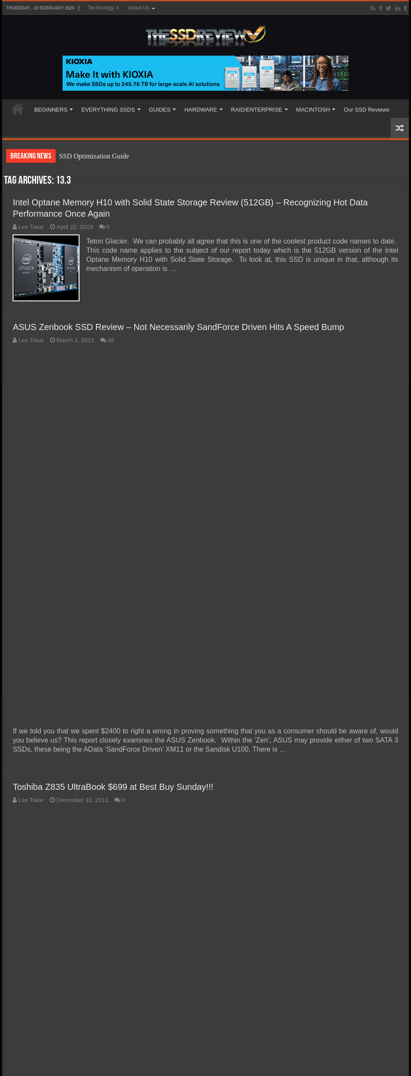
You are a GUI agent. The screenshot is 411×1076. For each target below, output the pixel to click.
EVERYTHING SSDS (108, 109)
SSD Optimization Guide (94, 156)
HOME (18, 108)
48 (111, 340)
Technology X (103, 8)
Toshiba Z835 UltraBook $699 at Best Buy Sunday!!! (113, 787)
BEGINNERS (51, 109)
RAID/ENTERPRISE (256, 109)
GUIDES (160, 109)
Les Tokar (31, 227)
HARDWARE (200, 109)
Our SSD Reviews (366, 109)
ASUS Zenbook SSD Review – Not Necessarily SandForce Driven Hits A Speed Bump (178, 327)
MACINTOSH (313, 109)
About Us (138, 8)
